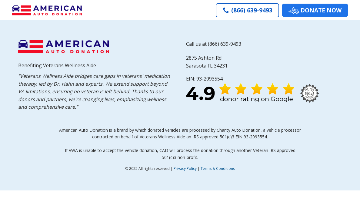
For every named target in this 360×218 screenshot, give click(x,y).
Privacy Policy (185, 168)
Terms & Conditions (218, 168)
